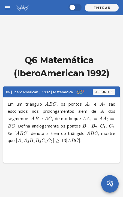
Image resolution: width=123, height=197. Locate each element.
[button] (102, 7)
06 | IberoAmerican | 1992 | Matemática (39, 91)
